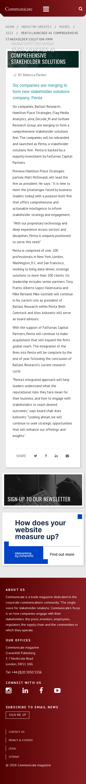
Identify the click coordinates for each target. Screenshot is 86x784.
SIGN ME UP (17, 715)
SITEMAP (14, 756)
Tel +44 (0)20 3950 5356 (24, 672)
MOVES (65, 27)
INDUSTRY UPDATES (37, 27)
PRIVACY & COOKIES (21, 740)
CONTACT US (17, 731)
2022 (10, 33)
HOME (10, 27)
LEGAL (12, 748)
